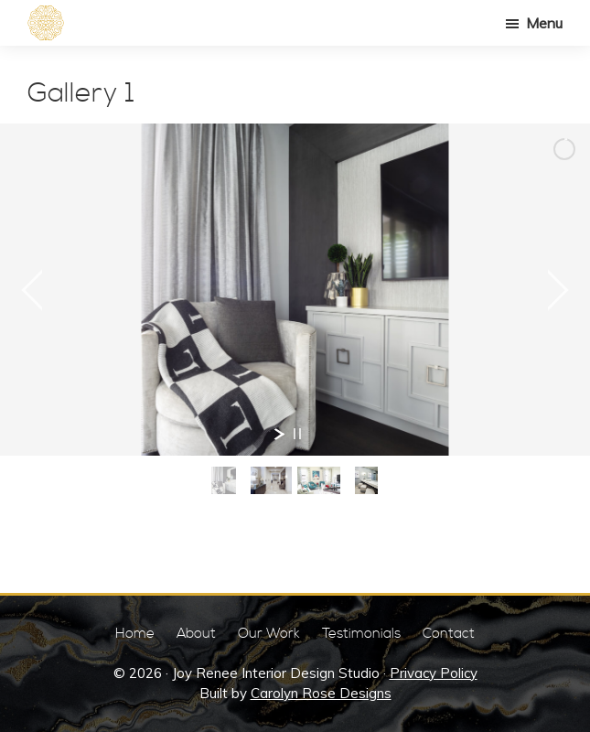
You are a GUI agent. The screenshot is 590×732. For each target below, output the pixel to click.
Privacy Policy (433, 673)
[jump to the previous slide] (32, 290)
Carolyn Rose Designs (321, 693)
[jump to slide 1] (224, 480)
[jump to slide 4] (367, 480)
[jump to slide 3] (319, 480)
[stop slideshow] (297, 433)
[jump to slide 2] (272, 480)
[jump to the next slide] (558, 290)
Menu (544, 23)
